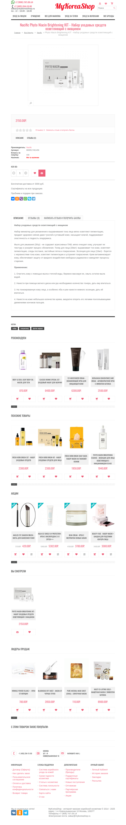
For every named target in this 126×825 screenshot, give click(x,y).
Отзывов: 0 (40, 130)
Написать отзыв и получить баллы (61, 130)
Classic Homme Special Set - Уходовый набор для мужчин (50, 381)
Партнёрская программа (72, 790)
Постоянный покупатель (100, 3)
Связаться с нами (47, 789)
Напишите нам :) (73, 753)
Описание (20, 137)
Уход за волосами (91, 15)
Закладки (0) (106, 3)
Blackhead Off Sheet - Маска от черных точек (50, 692)
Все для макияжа (52, 15)
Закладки (96, 777)
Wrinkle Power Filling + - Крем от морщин (23, 692)
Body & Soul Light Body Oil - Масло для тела (23, 381)
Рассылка (96, 780)
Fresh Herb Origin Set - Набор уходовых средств (24, 458)
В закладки (35, 172)
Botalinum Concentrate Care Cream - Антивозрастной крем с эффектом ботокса (103, 381)
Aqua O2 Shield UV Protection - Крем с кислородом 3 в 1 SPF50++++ (49, 536)
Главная (17, 32)
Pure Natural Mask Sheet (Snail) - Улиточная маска (76, 692)
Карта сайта (45, 793)
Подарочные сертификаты (72, 776)
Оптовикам (71, 785)
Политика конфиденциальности (23, 787)
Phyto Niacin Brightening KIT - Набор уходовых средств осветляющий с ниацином (24, 614)
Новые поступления (75, 781)
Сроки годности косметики (46, 776)
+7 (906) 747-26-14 (24, 2)
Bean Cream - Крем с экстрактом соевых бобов (76, 536)
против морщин (38, 328)
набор (14, 328)
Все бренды (109, 15)
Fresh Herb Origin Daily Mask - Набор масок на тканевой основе (76, 459)
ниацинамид (25, 328)
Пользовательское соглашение (21, 778)
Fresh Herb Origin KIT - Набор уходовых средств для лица (50, 458)
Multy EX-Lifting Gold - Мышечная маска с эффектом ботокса (102, 692)
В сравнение (32, 554)
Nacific (39, 32)
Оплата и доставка (22, 783)
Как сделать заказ (21, 773)
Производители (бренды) (73, 770)
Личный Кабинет (100, 769)
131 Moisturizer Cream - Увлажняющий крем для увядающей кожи (76, 381)
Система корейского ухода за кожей (48, 770)
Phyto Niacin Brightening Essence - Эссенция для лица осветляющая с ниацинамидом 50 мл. (102, 459)
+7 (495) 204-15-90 (23, 6)
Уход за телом (71, 15)
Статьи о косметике (48, 781)
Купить (17, 399)
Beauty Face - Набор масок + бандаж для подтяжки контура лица (103, 536)
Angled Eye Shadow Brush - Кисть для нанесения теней (23, 536)
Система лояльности (49, 785)
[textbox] (106, 8)
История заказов (100, 773)
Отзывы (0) (31, 137)
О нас (42, 796)
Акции (68, 795)
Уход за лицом (19, 15)
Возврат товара (20, 793)
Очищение (35, 15)
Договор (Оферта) (21, 769)
